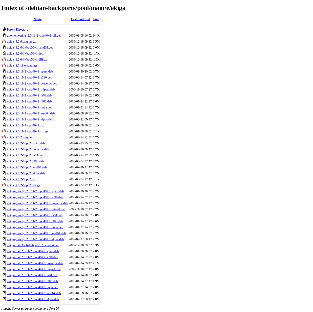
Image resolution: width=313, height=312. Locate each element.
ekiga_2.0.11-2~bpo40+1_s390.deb (29, 77)
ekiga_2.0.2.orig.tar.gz (21, 137)
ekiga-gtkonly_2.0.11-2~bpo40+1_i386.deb (35, 221)
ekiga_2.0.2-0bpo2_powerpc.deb (28, 149)
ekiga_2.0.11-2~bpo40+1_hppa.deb (29, 107)
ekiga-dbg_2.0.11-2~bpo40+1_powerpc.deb (35, 263)
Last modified (80, 19)
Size (96, 19)
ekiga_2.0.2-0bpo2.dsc (21, 179)
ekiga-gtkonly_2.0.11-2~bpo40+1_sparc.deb (35, 191)
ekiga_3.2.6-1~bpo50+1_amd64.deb (30, 47)
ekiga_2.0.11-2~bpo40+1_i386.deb (29, 101)
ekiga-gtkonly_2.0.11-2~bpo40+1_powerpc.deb (37, 203)
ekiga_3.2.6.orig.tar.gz (21, 41)
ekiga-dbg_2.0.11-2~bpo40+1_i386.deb (32, 281)
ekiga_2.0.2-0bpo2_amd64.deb (27, 167)
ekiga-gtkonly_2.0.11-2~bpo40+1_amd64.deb (36, 233)
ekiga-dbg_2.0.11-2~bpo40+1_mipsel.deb (33, 269)
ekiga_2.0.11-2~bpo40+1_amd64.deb (31, 113)
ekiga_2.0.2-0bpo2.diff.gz (23, 185)
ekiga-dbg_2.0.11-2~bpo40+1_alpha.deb (33, 299)
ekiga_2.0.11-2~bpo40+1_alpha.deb (30, 119)
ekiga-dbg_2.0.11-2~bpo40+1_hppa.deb (32, 287)
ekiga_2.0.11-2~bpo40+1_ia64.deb (29, 95)
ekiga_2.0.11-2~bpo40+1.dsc (25, 125)
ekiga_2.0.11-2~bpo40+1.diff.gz (27, 131)
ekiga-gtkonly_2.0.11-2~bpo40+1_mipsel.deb (36, 209)
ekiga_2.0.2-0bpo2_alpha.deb (26, 173)
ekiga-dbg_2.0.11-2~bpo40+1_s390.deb (32, 257)
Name (38, 19)
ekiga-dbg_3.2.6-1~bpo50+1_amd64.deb (33, 245)
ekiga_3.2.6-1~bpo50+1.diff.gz (27, 59)
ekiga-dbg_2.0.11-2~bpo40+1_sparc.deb (33, 251)
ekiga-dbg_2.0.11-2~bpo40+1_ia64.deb (32, 275)
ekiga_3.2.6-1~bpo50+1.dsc (25, 53)
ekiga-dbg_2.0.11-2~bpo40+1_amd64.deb (34, 293)
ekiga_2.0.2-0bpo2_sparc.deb (26, 143)
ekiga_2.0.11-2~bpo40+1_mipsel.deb (31, 89)
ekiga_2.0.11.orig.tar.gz (22, 65)
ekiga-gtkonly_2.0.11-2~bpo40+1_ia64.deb (34, 215)
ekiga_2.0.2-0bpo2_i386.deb (25, 161)
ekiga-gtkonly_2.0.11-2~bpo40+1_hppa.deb (35, 227)
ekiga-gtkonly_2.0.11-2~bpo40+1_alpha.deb (35, 239)
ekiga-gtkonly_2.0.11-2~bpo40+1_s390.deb (35, 197)
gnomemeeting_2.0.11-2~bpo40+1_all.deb (34, 35)
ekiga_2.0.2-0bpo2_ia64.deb (25, 155)
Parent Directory (17, 29)
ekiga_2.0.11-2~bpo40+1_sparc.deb (30, 71)
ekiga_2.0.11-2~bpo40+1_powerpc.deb (32, 83)
